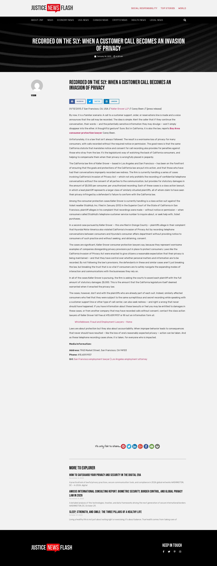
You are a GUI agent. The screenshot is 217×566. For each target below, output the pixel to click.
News (50, 20)
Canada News (100, 20)
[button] (184, 20)
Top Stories (168, 8)
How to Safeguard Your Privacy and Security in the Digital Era (105, 475)
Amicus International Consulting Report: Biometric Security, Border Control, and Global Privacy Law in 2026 (126, 493)
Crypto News (119, 20)
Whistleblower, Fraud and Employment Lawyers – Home (103, 322)
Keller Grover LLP (120, 108)
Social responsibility (144, 8)
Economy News (65, 20)
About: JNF (37, 20)
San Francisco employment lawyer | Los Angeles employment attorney (110, 359)
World (182, 8)
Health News (139, 20)
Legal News (156, 20)
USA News (83, 20)
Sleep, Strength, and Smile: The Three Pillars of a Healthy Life (105, 512)
